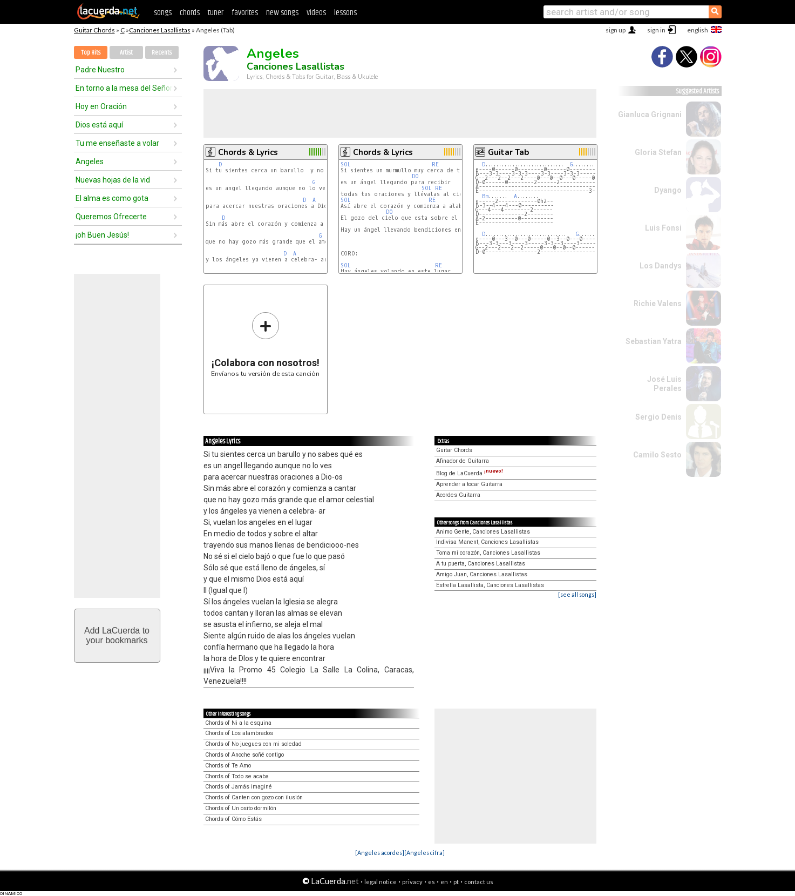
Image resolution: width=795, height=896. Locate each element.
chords (190, 12)
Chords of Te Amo (228, 765)
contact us (478, 881)
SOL (346, 164)
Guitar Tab (508, 152)
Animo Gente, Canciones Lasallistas (483, 531)
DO (415, 176)
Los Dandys (661, 265)
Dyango (668, 190)
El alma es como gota (112, 198)
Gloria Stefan (658, 152)
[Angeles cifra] (424, 852)
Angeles (90, 161)
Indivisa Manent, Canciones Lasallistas (487, 541)
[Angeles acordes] (379, 852)
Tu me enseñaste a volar (117, 143)
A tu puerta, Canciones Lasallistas (480, 563)
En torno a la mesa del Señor (124, 88)
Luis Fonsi (663, 228)
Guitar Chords (94, 30)
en (444, 881)
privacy (412, 881)
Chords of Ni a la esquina (238, 722)
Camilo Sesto (657, 454)
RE (435, 164)
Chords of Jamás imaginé (238, 786)
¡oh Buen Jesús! (102, 235)
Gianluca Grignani (650, 114)
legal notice (380, 881)
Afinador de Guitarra (462, 460)
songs (163, 12)
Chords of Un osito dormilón (240, 808)
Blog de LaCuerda (469, 473)
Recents (162, 53)
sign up (616, 30)
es (431, 881)
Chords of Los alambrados (239, 733)
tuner (215, 12)
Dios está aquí (99, 124)
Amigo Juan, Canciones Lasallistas (481, 574)
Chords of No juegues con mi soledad (253, 743)
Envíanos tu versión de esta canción (265, 344)
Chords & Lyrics (248, 152)
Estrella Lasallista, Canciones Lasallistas (490, 585)
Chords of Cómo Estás (233, 819)
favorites (245, 12)
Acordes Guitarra (458, 494)
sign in (656, 30)
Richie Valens (658, 303)
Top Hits (90, 53)
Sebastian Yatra (654, 341)
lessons (345, 12)
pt (456, 881)
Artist (126, 53)
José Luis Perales (664, 384)
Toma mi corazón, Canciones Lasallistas (488, 552)
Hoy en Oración (101, 106)
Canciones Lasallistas (160, 30)
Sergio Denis (658, 417)
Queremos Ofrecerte (111, 216)
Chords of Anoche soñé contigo (244, 754)
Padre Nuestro (100, 69)
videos (316, 12)
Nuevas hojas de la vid (113, 180)
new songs (282, 12)
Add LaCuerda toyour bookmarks (117, 635)
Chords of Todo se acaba (237, 776)
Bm (485, 196)
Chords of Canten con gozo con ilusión (254, 797)
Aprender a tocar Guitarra (469, 484)
